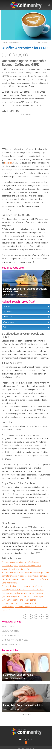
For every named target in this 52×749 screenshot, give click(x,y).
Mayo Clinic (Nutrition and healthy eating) (19, 600)
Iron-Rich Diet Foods (11, 644)
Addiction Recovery (11, 635)
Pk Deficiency (8, 626)
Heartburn (7, 306)
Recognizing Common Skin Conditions (23, 705)
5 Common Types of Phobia (18, 674)
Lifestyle (45, 42)
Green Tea (7, 317)
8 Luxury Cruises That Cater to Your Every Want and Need (25, 290)
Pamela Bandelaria (9, 42)
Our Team (21, 748)
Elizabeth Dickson (10, 679)
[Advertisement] (26, 131)
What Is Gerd (8, 322)
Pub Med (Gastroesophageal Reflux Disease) (21, 562)
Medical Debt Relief (11, 631)
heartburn (8, 163)
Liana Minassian (9, 295)
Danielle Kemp (8, 709)
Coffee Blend (8, 311)
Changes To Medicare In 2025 (15, 640)
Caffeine (6, 327)
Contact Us (30, 748)
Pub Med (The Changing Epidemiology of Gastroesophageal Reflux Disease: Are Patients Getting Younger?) (25, 606)
